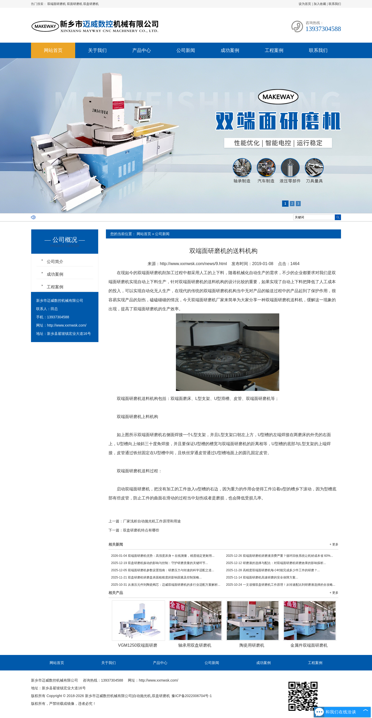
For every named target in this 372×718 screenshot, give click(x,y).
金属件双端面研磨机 (309, 645)
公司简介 (55, 261)
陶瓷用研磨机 (251, 645)
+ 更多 (334, 544)
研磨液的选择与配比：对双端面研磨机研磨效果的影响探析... (276, 563)
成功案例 (230, 50)
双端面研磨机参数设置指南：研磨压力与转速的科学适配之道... (162, 570)
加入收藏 (320, 4)
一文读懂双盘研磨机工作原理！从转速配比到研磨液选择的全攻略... (280, 584)
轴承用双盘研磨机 (194, 645)
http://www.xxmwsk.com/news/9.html (193, 263)
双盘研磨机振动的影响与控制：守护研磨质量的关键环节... (159, 563)
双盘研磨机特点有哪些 (141, 530)
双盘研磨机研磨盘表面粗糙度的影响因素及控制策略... (156, 577)
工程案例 (274, 50)
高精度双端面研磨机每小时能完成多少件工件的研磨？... (273, 570)
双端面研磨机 (57, 4)
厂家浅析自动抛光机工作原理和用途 (152, 521)
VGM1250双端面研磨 (137, 645)
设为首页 (305, 4)
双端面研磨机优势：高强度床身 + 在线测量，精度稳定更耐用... (162, 556)
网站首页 (53, 50)
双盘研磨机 (91, 4)
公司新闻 (185, 50)
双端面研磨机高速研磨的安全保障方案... (262, 577)
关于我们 (97, 50)
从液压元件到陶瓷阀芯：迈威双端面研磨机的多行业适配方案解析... (165, 584)
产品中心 (141, 50)
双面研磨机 (75, 4)
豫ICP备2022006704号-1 (192, 696)
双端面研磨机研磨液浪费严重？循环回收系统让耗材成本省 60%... (279, 556)
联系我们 (335, 4)
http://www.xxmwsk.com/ (66, 325)
